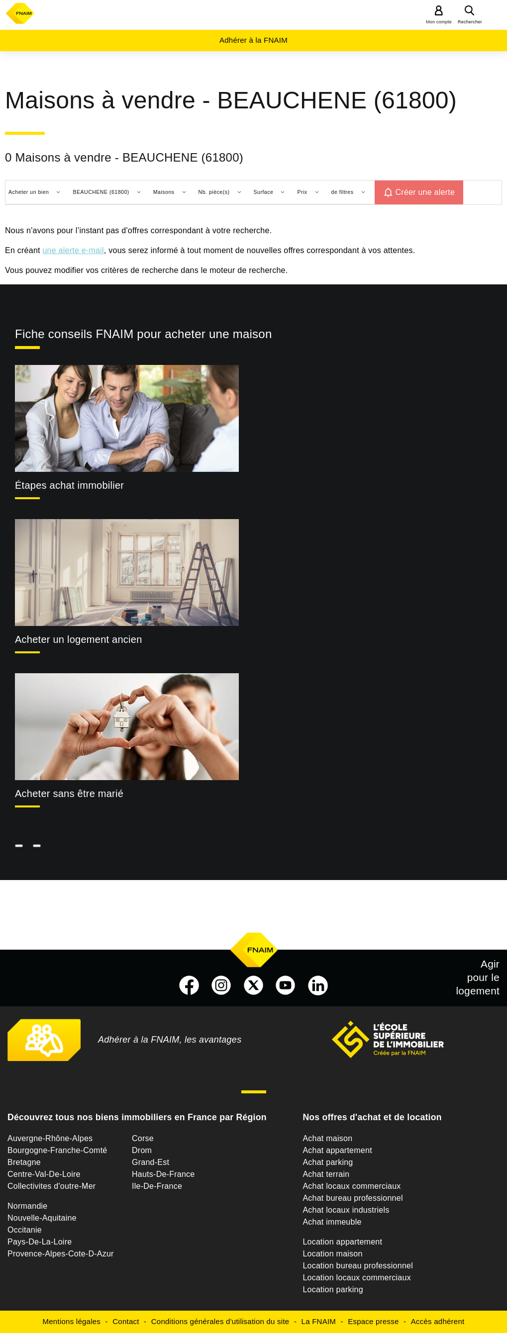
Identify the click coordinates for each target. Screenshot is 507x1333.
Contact (125, 1321)
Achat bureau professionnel (353, 1198)
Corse (143, 1138)
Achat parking (328, 1162)
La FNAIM (319, 1321)
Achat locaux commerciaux (352, 1186)
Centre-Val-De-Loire (44, 1174)
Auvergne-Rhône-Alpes (50, 1138)
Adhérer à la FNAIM (253, 40)
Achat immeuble (332, 1222)
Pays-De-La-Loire (39, 1242)
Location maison (332, 1253)
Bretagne (24, 1162)
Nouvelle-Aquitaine (42, 1218)
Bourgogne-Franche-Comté (57, 1150)
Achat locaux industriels (346, 1210)
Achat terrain (326, 1174)
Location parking (333, 1289)
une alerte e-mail (72, 250)
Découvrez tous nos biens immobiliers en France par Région (137, 1117)
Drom (142, 1150)
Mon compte (439, 21)
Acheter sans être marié (69, 793)
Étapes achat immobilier (69, 485)
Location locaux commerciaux (357, 1277)
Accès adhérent (438, 1321)
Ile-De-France (157, 1186)
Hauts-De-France (163, 1174)
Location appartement (342, 1242)
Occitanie (24, 1230)
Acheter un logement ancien (78, 639)
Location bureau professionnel (358, 1265)
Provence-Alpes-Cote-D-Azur (60, 1253)
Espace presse (373, 1321)
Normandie (27, 1206)
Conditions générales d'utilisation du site (220, 1321)
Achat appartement (337, 1150)
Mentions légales (72, 1321)
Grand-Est (150, 1162)
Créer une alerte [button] (425, 192)
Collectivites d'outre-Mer (51, 1186)
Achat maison (327, 1138)
